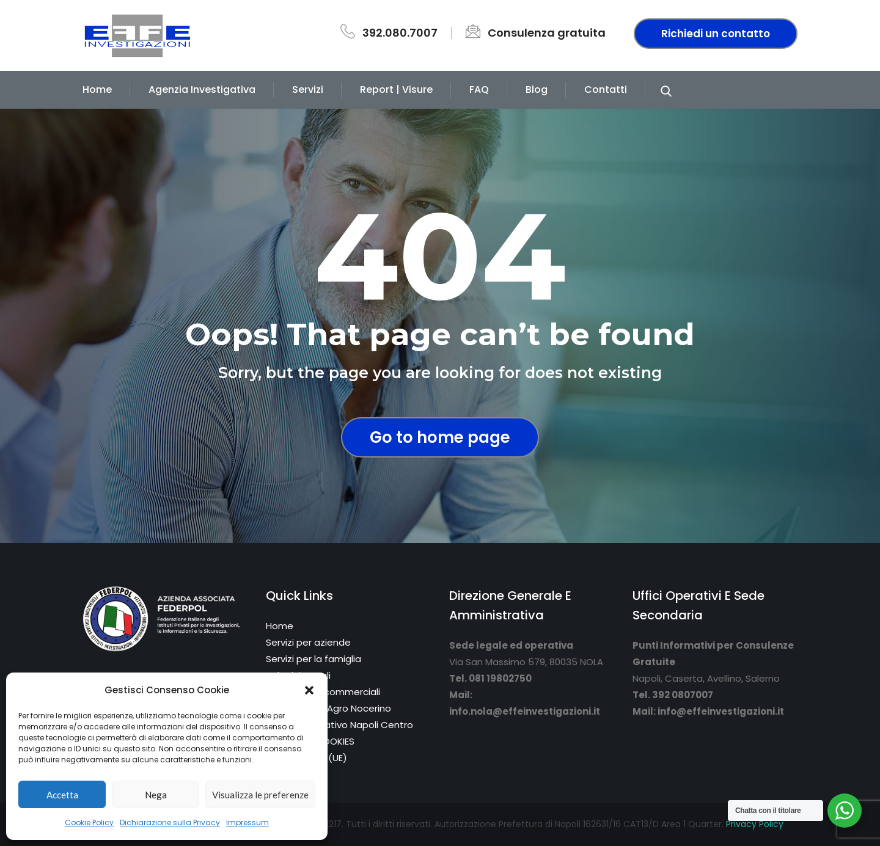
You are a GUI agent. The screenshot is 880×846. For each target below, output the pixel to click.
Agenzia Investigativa (201, 89)
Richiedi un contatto (715, 33)
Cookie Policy (89, 822)
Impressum (247, 822)
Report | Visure (396, 89)
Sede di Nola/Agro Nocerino (328, 708)
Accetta (62, 794)
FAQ (479, 89)
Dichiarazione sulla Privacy (170, 822)
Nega (156, 794)
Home (97, 89)
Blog (537, 89)
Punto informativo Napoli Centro (339, 724)
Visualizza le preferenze (260, 794)
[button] (309, 690)
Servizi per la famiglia (313, 658)
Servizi (307, 89)
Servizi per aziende (308, 642)
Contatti (605, 89)
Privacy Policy (756, 824)
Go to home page (440, 437)
